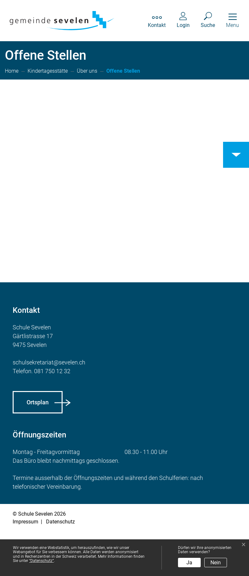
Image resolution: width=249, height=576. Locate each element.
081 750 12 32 (52, 415)
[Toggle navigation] (232, 21)
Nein (215, 562)
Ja (189, 562)
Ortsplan (38, 447)
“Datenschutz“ (41, 560)
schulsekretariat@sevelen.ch (49, 407)
